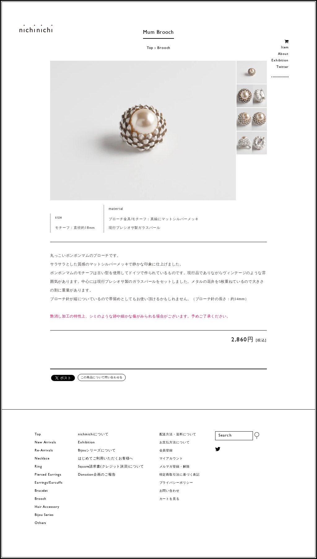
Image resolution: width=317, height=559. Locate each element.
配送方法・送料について (178, 434)
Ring (38, 466)
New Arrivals (45, 442)
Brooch (163, 48)
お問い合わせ (169, 491)
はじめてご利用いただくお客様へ (105, 458)
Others (40, 523)
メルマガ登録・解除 (174, 466)
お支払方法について (174, 442)
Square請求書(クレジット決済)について (111, 466)
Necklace (42, 458)
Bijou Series (44, 515)
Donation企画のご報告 (96, 475)
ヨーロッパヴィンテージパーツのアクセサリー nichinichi (35, 28)
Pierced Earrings (48, 475)
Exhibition (280, 60)
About (283, 54)
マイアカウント (171, 458)
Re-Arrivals (44, 450)
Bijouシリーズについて (97, 450)
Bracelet (41, 491)
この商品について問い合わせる (102, 377)
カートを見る (169, 499)
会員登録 (166, 450)
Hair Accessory (47, 507)
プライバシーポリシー (176, 482)
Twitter (282, 67)
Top (150, 48)
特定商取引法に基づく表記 (179, 474)
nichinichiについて (93, 434)
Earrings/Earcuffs (49, 483)
